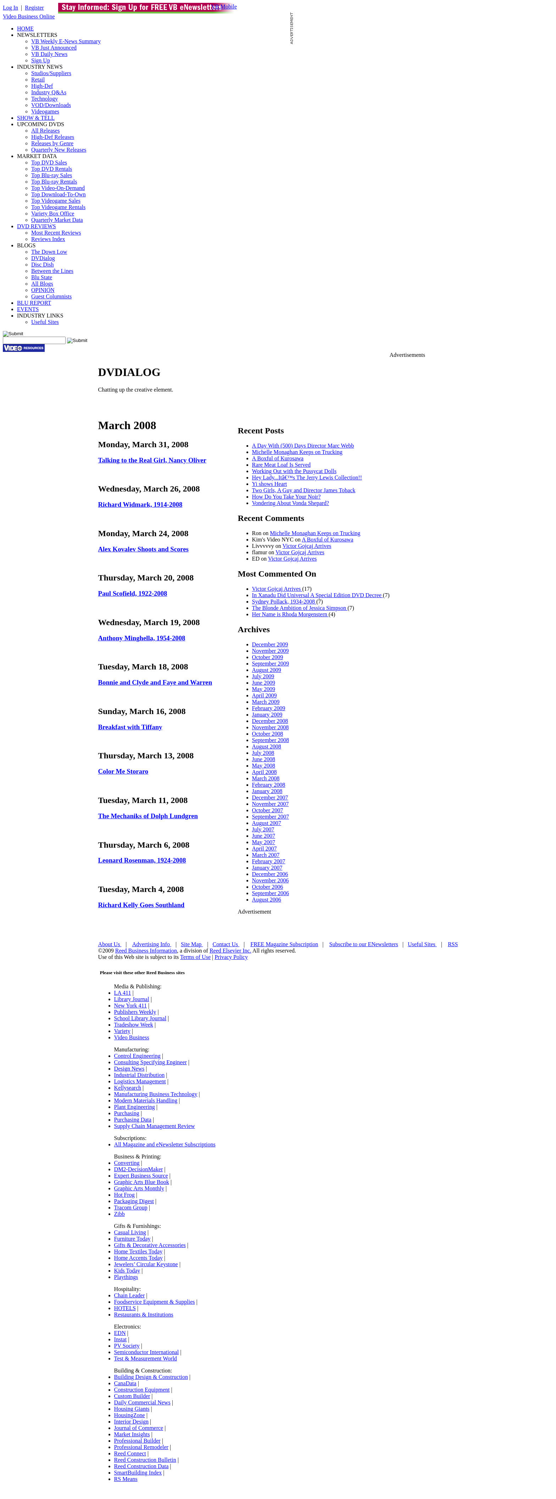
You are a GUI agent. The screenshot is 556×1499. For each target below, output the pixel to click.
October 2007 (267, 810)
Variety (122, 1031)
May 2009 (263, 689)
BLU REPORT (34, 303)
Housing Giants (132, 1409)
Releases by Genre (52, 143)
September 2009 (270, 664)
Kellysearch (127, 1088)
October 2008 (267, 734)
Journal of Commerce (138, 1428)
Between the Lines (52, 271)
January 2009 (267, 715)
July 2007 (263, 829)
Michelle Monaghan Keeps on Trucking (297, 452)
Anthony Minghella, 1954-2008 (141, 638)
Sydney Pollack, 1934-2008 (284, 602)
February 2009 (268, 708)
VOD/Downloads (51, 105)
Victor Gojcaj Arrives (307, 546)
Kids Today (127, 1271)
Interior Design (131, 1422)
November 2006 (270, 880)
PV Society (127, 1346)
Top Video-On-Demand (58, 188)
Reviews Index (48, 239)
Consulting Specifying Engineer (150, 1062)
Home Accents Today (138, 1258)
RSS (453, 944)
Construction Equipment (142, 1390)
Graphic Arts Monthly (139, 1188)
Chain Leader (129, 1295)
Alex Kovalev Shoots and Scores (143, 549)
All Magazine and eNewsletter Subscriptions (165, 1144)
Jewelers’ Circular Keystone (146, 1264)
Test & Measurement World (145, 1358)
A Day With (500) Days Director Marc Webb (303, 446)
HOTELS (125, 1308)
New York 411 (130, 1006)
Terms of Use (195, 957)
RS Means (126, 1479)
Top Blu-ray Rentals (54, 182)
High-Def (42, 86)
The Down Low (49, 252)
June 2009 (263, 683)
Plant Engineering (134, 1107)
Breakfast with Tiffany (130, 727)
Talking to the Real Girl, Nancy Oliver (152, 460)
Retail (38, 80)
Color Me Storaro (123, 771)
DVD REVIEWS (36, 226)
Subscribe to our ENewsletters (363, 944)
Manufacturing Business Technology (156, 1094)
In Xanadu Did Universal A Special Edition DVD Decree (317, 595)
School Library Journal (140, 1018)
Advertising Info (151, 944)
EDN (120, 1333)
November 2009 (270, 651)
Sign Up (40, 60)
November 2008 (270, 727)
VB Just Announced (54, 48)
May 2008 (263, 766)
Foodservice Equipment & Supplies (154, 1302)
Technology (44, 99)
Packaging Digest (134, 1201)
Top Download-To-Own (58, 194)
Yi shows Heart (269, 484)
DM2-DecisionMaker (138, 1169)
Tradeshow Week (133, 1025)
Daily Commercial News (142, 1402)
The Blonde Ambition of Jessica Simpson (300, 608)
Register (34, 8)
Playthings (126, 1277)
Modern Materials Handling (146, 1100)
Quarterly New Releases (59, 150)
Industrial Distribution (139, 1075)
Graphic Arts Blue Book (141, 1182)
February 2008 (268, 785)
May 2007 (263, 842)
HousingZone (129, 1415)
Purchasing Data (132, 1120)
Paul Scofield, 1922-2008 (132, 593)
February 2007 (268, 861)
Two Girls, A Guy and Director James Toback (304, 490)
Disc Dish (42, 265)
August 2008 (266, 746)
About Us (110, 944)
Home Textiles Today (138, 1251)
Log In (10, 8)
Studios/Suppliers (51, 73)
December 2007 (270, 798)
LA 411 (122, 993)
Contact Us (226, 944)
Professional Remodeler (141, 1447)
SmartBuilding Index (138, 1473)
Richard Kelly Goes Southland (141, 905)
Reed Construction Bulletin (145, 1460)
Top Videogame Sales (55, 201)
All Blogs (42, 284)
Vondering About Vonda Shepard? (290, 503)
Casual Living (130, 1232)
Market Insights (132, 1434)
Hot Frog (124, 1195)
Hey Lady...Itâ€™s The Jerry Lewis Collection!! (307, 478)
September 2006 (270, 893)
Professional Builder (137, 1441)
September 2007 (270, 817)
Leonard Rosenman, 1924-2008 (142, 860)
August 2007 (266, 823)
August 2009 (266, 670)
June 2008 (263, 759)
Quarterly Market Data (57, 220)
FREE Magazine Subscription (284, 944)
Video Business (131, 1037)
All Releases (45, 131)
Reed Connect (130, 1453)
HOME (25, 29)
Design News (129, 1069)
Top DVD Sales (49, 162)
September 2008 (270, 740)
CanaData (125, 1383)
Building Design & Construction (151, 1377)
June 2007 (263, 836)
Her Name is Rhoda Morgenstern (290, 614)
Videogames (45, 111)
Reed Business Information (146, 951)
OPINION (43, 290)
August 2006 (266, 900)
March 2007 (266, 855)
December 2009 (270, 644)
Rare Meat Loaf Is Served (281, 465)
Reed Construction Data (141, 1466)
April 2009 (264, 695)
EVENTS (28, 309)
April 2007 (264, 849)
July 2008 (263, 753)
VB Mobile (224, 7)
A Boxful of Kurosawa (278, 458)
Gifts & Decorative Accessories (150, 1245)
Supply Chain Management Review (154, 1126)
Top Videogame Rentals (58, 207)
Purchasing (126, 1113)
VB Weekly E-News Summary (66, 41)
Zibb (119, 1214)
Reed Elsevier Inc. (230, 951)
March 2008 (266, 778)
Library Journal (131, 999)
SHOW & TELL (36, 118)
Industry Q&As (48, 92)
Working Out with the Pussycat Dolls (294, 471)
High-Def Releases (52, 137)
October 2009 (267, 657)
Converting (127, 1163)
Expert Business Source (141, 1176)
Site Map (192, 944)
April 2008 (264, 772)
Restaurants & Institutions (143, 1315)
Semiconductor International (146, 1352)
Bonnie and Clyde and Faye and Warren (155, 682)
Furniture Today (132, 1239)
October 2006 (267, 887)
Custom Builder (132, 1396)
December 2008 (270, 721)
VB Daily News (49, 54)
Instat (120, 1339)
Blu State (41, 277)
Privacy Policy (231, 957)
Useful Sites (45, 322)
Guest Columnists (51, 296)
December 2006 (270, 874)
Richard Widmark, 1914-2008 (140, 504)
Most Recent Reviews (56, 233)
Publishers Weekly (135, 1012)
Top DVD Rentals (51, 169)
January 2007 (267, 868)
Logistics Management (140, 1081)
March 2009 (266, 702)
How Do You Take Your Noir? (286, 497)
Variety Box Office (52, 213)
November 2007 (270, 804)
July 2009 (263, 676)
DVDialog (43, 258)
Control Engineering (137, 1056)
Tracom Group (131, 1208)
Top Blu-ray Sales (51, 175)
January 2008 (267, 791)
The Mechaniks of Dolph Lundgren (148, 816)
